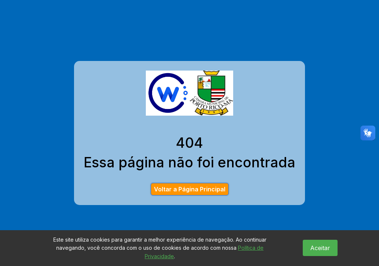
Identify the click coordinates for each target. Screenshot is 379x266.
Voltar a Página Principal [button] (189, 189)
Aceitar (320, 248)
